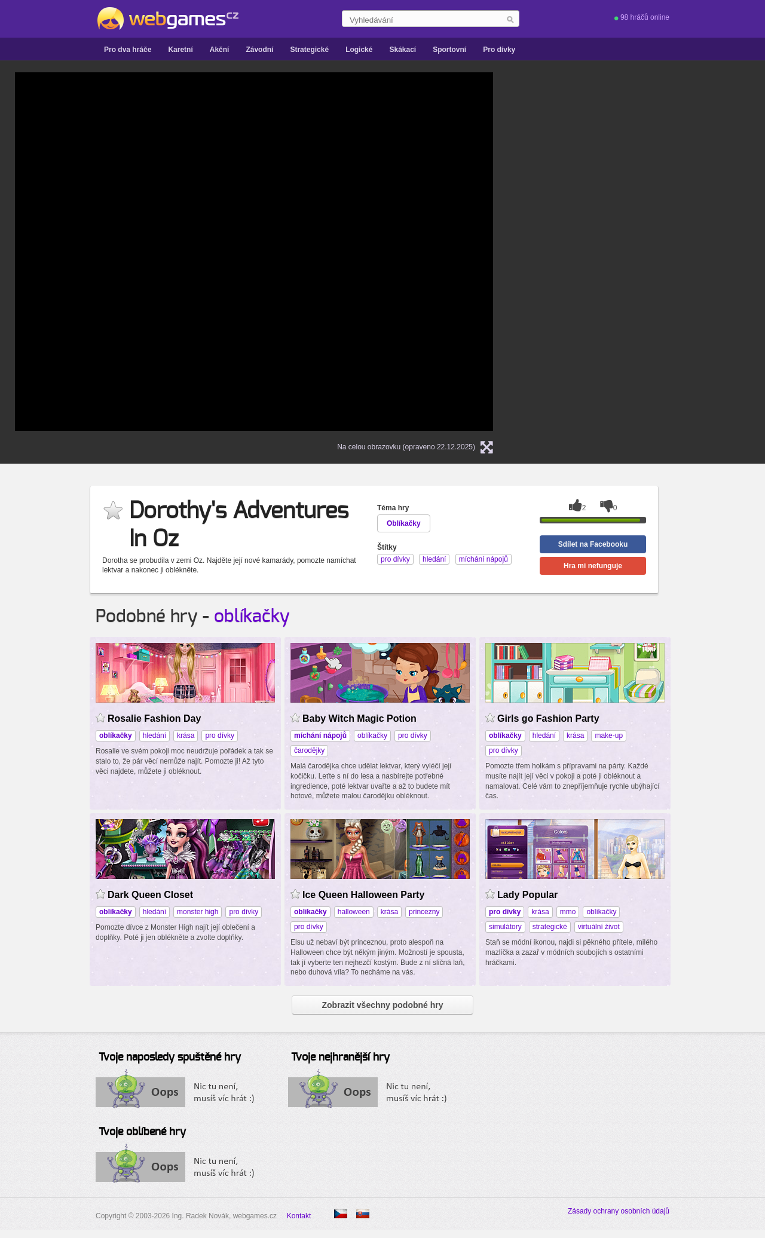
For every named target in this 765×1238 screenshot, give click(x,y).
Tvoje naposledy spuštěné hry (170, 1057)
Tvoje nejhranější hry (340, 1057)
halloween (354, 912)
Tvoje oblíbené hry (142, 1132)
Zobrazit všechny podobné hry (382, 1005)
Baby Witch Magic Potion (359, 718)
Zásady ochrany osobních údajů (618, 1211)
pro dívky (219, 735)
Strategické (309, 49)
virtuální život (599, 927)
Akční (220, 49)
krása (185, 735)
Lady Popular (527, 895)
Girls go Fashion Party (548, 718)
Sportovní (449, 49)
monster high (197, 912)
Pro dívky (499, 49)
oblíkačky (252, 617)
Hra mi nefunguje (593, 566)
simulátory (505, 927)
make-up (609, 735)
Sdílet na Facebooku (593, 544)
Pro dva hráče (127, 49)
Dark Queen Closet (150, 895)
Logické (358, 49)
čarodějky (309, 750)
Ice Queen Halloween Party (363, 895)
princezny (424, 912)
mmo (568, 912)
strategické (550, 927)
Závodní (259, 49)
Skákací (402, 49)
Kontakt (299, 1216)
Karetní (180, 49)
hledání (154, 735)
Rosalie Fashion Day (154, 718)
